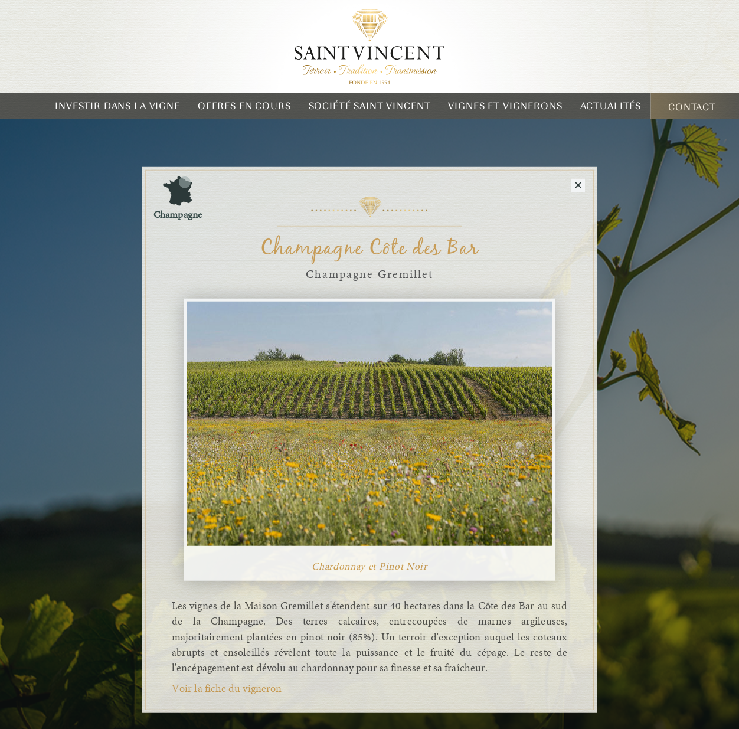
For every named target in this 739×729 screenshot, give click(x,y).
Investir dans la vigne (117, 106)
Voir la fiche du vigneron (227, 689)
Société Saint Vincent (370, 106)
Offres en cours (244, 106)
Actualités (611, 106)
